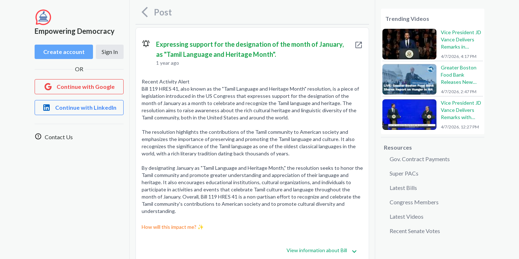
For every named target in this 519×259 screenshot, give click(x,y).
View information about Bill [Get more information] (322, 250)
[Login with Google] (79, 86)
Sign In (110, 51)
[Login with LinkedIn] (79, 107)
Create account (64, 51)
